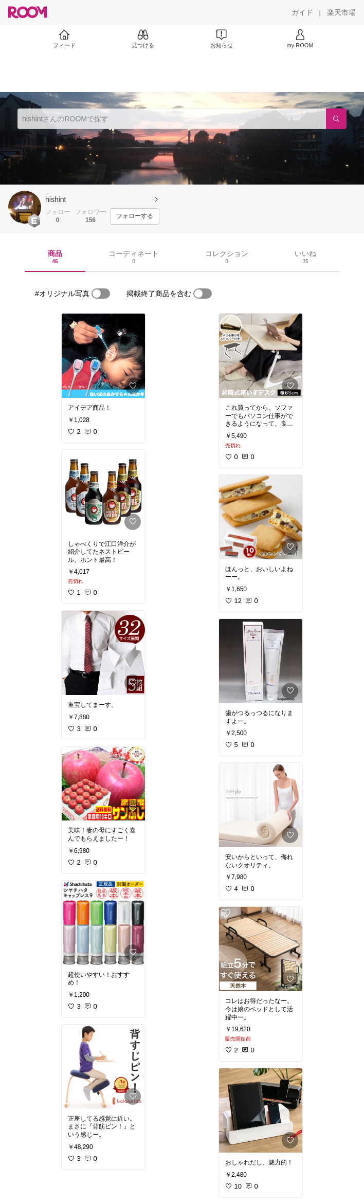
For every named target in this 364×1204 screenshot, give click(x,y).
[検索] (336, 118)
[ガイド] (302, 12)
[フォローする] (134, 216)
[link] (103, 356)
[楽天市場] (341, 12)
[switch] (101, 293)
